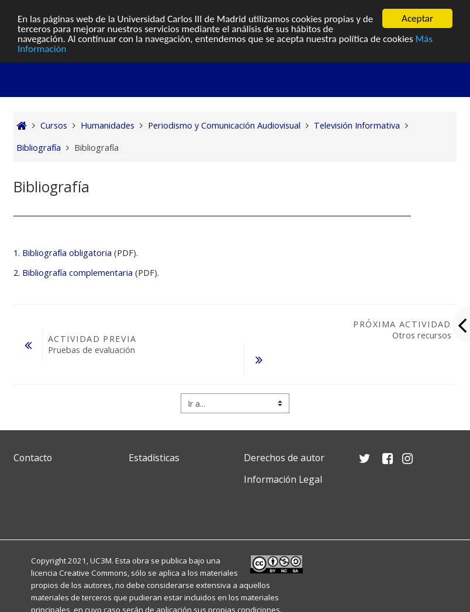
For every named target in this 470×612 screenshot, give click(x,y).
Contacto (32, 457)
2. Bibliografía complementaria (73, 272)
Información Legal (283, 479)
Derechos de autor (284, 457)
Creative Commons (93, 573)
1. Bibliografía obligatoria (62, 252)
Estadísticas (154, 457)
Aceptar (417, 18)
